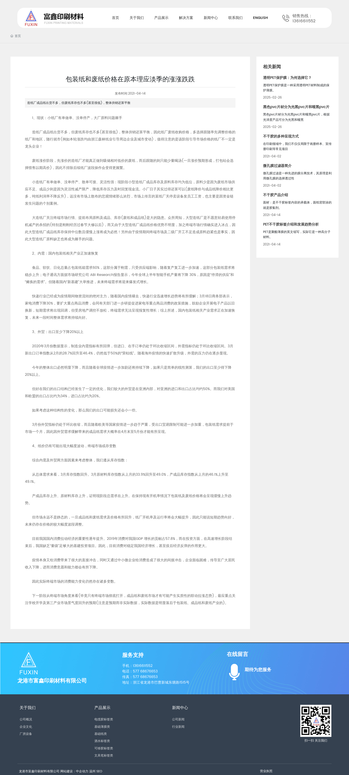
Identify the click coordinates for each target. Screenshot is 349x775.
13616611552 (303, 21)
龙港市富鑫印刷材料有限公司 (52, 680)
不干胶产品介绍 (275, 195)
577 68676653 (145, 671)
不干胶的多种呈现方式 (281, 136)
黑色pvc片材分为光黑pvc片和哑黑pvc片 (296, 107)
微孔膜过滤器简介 (277, 166)
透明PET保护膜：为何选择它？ (287, 78)
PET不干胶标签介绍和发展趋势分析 (291, 224)
